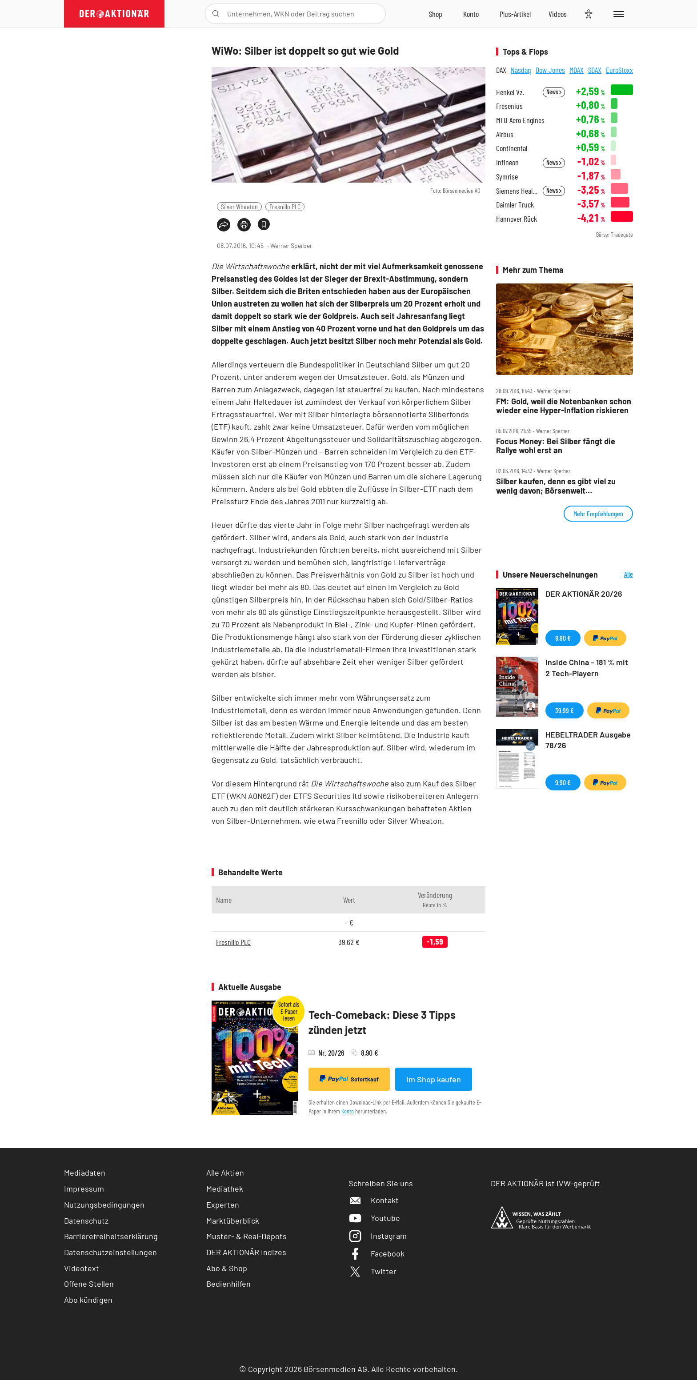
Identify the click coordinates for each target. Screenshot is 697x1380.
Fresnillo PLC (284, 206)
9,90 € (563, 782)
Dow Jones (550, 70)
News (553, 92)
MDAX (576, 70)
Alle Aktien (225, 1172)
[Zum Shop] (435, 14)
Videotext (81, 1268)
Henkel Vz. (510, 92)
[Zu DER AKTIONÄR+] (515, 14)
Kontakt (373, 1200)
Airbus (504, 134)
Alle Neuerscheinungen (617, 574)
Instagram (377, 1235)
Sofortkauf (349, 1079)
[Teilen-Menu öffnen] (223, 224)
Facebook (376, 1253)
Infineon (507, 162)
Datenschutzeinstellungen (110, 1252)
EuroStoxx (619, 70)
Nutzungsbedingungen (104, 1204)
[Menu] (617, 14)
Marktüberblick (232, 1220)
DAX (501, 70)
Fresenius (509, 106)
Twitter (372, 1271)
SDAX (594, 70)
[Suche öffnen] (216, 14)
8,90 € (563, 638)
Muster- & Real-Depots (246, 1236)
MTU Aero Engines (520, 120)
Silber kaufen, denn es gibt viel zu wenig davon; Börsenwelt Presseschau (556, 486)
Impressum (84, 1188)
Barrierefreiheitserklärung (111, 1236)
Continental (511, 148)
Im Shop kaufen (433, 1079)
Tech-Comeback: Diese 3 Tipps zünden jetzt (382, 1022)
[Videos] (558, 14)
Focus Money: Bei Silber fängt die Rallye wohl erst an (555, 446)
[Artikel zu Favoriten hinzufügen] (264, 224)
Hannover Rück (516, 218)
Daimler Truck (515, 204)
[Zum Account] (471, 14)
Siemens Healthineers (516, 190)
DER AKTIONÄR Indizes (246, 1252)
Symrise (507, 176)
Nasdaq (521, 70)
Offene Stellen (89, 1283)
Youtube (374, 1218)
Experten (222, 1204)
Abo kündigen (88, 1299)
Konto (347, 1111)
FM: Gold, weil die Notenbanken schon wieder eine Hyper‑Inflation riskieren (563, 406)
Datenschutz (86, 1220)
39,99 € (564, 710)
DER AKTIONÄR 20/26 (583, 593)
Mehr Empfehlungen (598, 513)
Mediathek (224, 1188)
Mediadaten (84, 1172)
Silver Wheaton (239, 206)
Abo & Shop (226, 1268)
